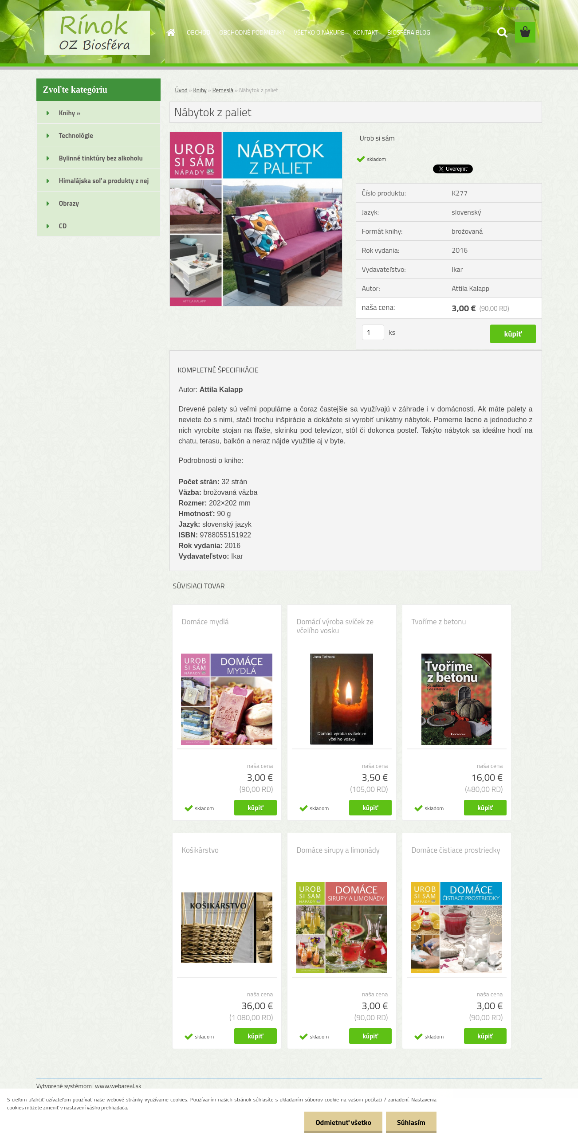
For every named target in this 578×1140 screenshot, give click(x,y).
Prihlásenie (479, 8)
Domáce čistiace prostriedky (456, 850)
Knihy (200, 90)
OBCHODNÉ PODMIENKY (252, 32)
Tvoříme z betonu (439, 621)
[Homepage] (170, 32)
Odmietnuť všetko (343, 1122)
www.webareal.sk (118, 1085)
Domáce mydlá (205, 621)
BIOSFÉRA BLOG (408, 32)
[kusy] (373, 332)
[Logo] (97, 33)
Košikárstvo (200, 850)
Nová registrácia (517, 8)
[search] (502, 32)
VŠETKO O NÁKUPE (319, 32)
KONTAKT (365, 32)
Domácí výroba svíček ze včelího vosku (335, 626)
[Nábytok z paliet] (256, 135)
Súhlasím (411, 1122)
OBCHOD (198, 32)
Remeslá (222, 90)
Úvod (181, 90)
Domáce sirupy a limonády (338, 850)
